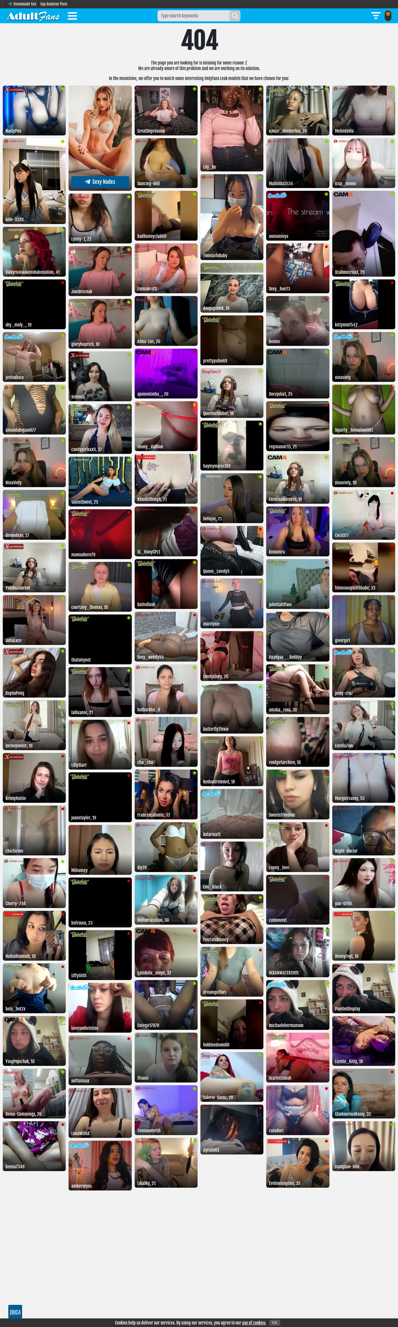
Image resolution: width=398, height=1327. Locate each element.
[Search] (234, 15)
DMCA (15, 1311)
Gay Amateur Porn (53, 4)
